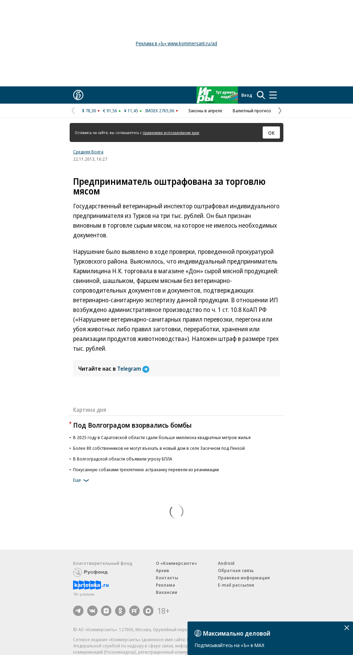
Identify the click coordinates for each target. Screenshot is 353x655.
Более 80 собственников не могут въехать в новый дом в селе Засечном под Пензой (159, 448)
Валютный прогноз (252, 110)
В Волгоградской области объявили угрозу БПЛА (122, 459)
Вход (246, 95)
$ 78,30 (89, 110)
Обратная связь (236, 570)
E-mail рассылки (236, 585)
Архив (162, 570)
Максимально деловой (236, 633)
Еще (82, 480)
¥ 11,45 (131, 110)
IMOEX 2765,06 (159, 110)
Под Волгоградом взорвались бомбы (132, 425)
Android (226, 563)
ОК (271, 132)
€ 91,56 (110, 110)
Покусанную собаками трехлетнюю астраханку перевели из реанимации (146, 469)
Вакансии (166, 592)
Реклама (165, 585)
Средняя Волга (88, 152)
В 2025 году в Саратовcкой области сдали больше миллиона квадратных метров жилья (162, 437)
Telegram (133, 368)
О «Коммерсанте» (176, 563)
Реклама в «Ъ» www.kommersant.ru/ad (176, 43)
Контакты (167, 578)
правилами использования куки (171, 132)
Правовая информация (244, 578)
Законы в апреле (205, 110)
